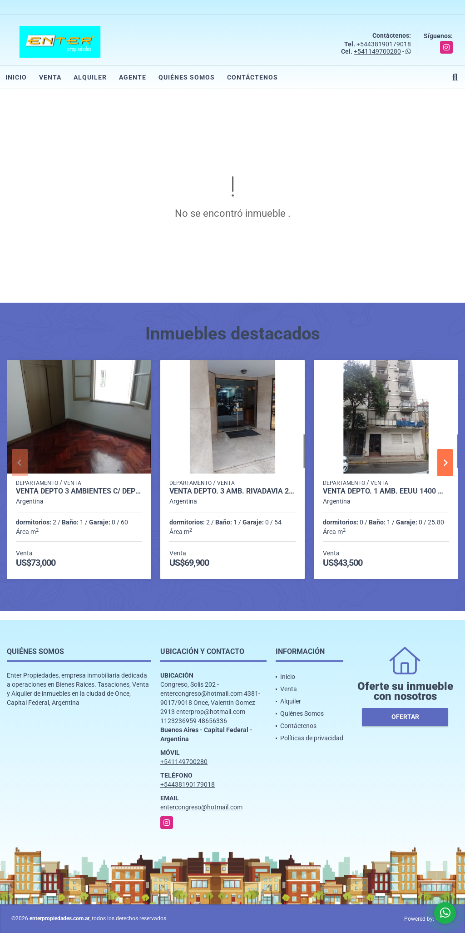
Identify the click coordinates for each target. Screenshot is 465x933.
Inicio (16, 77)
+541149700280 (377, 51)
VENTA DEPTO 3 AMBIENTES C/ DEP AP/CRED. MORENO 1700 (79, 491)
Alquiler (90, 77)
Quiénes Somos (186, 77)
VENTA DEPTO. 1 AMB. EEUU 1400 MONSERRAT (386, 491)
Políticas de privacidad (311, 738)
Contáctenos (252, 77)
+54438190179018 (383, 44)
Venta (50, 77)
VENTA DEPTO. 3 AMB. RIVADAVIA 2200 (232, 491)
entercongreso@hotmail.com (201, 807)
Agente (132, 77)
